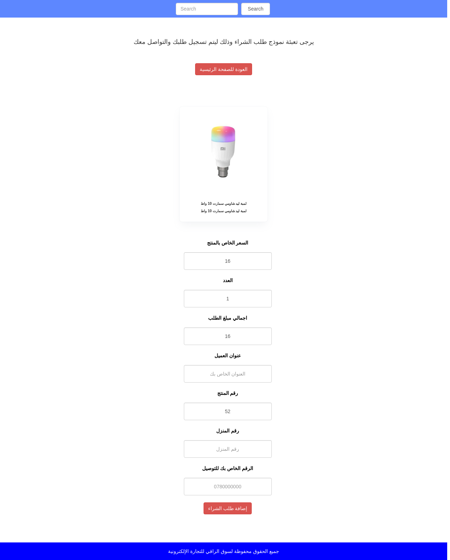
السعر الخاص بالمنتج (228, 243)
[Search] (207, 9)
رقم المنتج (227, 393)
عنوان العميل (227, 355)
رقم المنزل (227, 431)
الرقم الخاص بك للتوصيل (227, 468)
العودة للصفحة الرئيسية (224, 69)
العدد (228, 280)
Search (255, 9)
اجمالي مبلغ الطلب (227, 318)
